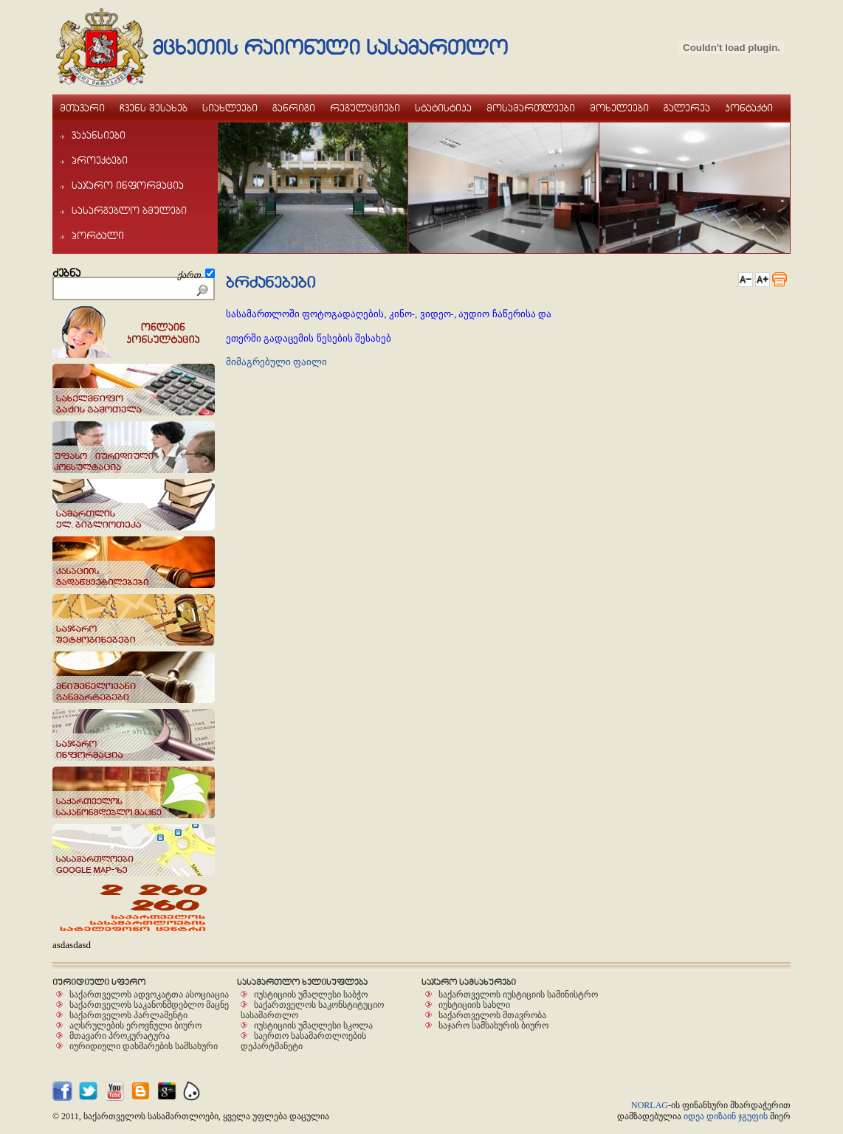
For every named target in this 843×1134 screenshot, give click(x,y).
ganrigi (293, 107)
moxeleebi (619, 107)
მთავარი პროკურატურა (119, 1035)
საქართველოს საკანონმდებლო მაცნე (149, 1004)
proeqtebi (94, 160)
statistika (443, 107)
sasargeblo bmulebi (123, 210)
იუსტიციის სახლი (474, 1004)
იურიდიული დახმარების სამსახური (143, 1046)
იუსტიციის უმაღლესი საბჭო (311, 994)
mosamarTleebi (530, 107)
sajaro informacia (122, 185)
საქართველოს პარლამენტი (128, 1015)
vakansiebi (92, 135)
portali (92, 235)
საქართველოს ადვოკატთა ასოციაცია (149, 994)
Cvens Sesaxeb (153, 107)
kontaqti (749, 107)
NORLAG (649, 1105)
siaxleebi (230, 107)
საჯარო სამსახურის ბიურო (493, 1025)
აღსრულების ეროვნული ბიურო (135, 1025)
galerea (687, 107)
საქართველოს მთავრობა (492, 1015)
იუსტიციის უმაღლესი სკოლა (313, 1025)
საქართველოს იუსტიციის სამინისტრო (518, 994)
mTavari (82, 107)
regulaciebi (365, 107)
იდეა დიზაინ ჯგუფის (726, 1116)
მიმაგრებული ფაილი (276, 361)
